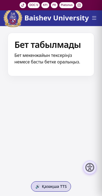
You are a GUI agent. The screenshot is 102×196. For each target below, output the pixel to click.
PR (54, 5)
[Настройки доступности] (90, 167)
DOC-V (33, 5)
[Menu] (94, 18)
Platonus (67, 5)
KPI (45, 5)
